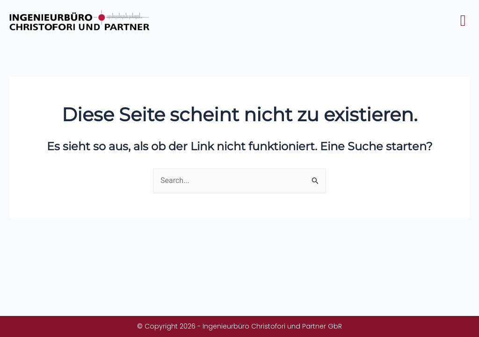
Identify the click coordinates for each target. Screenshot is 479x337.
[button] (463, 21)
